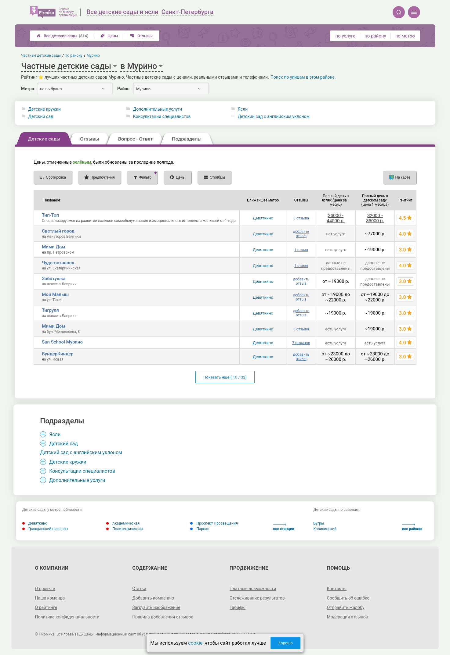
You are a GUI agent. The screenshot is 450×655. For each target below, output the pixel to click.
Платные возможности (253, 588)
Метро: (28, 88)
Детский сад (40, 116)
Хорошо (285, 643)
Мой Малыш (55, 294)
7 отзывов (301, 343)
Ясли (243, 109)
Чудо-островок (58, 262)
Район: (124, 88)
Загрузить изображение (156, 607)
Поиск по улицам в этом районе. (303, 77)
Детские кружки (44, 109)
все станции (283, 527)
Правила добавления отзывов (162, 616)
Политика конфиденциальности (67, 616)
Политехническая (124, 529)
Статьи (139, 588)
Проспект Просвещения (214, 523)
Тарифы (237, 607)
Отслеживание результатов (257, 598)
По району (73, 55)
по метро (405, 36)
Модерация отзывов (347, 616)
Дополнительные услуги (157, 109)
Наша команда (50, 598)
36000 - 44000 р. (336, 218)
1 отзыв (301, 250)
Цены (109, 36)
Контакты (337, 588)
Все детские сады (62, 36)
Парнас (199, 529)
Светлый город (58, 231)
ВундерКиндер (58, 354)
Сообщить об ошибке (348, 598)
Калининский (325, 529)
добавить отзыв (301, 234)
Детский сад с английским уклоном (274, 116)
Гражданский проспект (45, 529)
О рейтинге (46, 607)
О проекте (45, 588)
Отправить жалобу (346, 607)
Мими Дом (53, 247)
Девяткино (263, 218)
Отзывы (141, 36)
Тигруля (50, 310)
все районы (412, 527)
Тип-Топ (50, 215)
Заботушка (54, 278)
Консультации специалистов (162, 116)
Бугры (319, 523)
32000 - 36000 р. (375, 218)
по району (375, 36)
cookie (195, 643)
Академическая (123, 523)
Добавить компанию (153, 598)
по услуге (346, 36)
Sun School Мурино (62, 342)
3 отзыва (301, 218)
